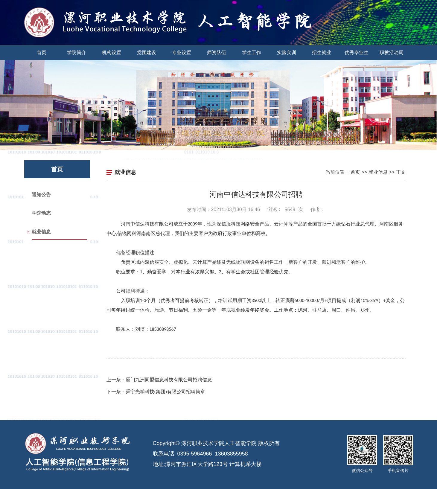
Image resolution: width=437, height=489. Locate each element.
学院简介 (76, 52)
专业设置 (181, 52)
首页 (41, 52)
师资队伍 (216, 52)
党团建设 (146, 52)
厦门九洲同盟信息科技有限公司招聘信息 (169, 379)
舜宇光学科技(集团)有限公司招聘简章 (165, 391)
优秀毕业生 (357, 52)
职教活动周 (391, 52)
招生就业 (321, 52)
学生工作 (251, 52)
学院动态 (41, 213)
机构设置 (111, 52)
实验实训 (286, 52)
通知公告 (41, 194)
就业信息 (41, 231)
